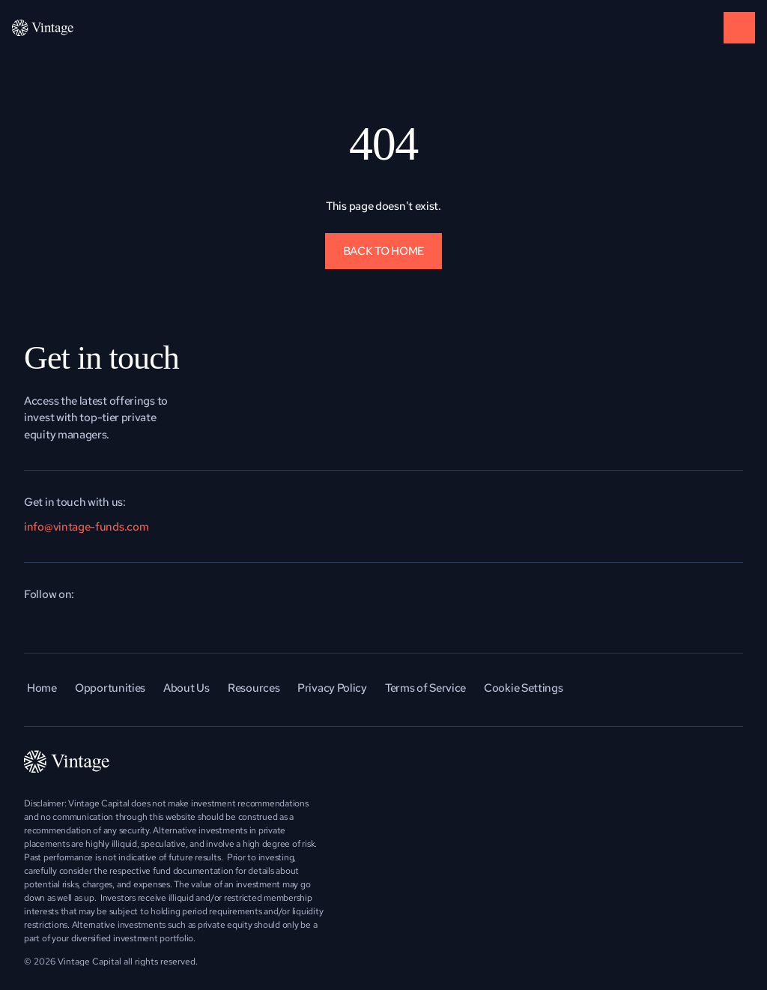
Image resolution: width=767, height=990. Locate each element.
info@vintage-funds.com (86, 526)
